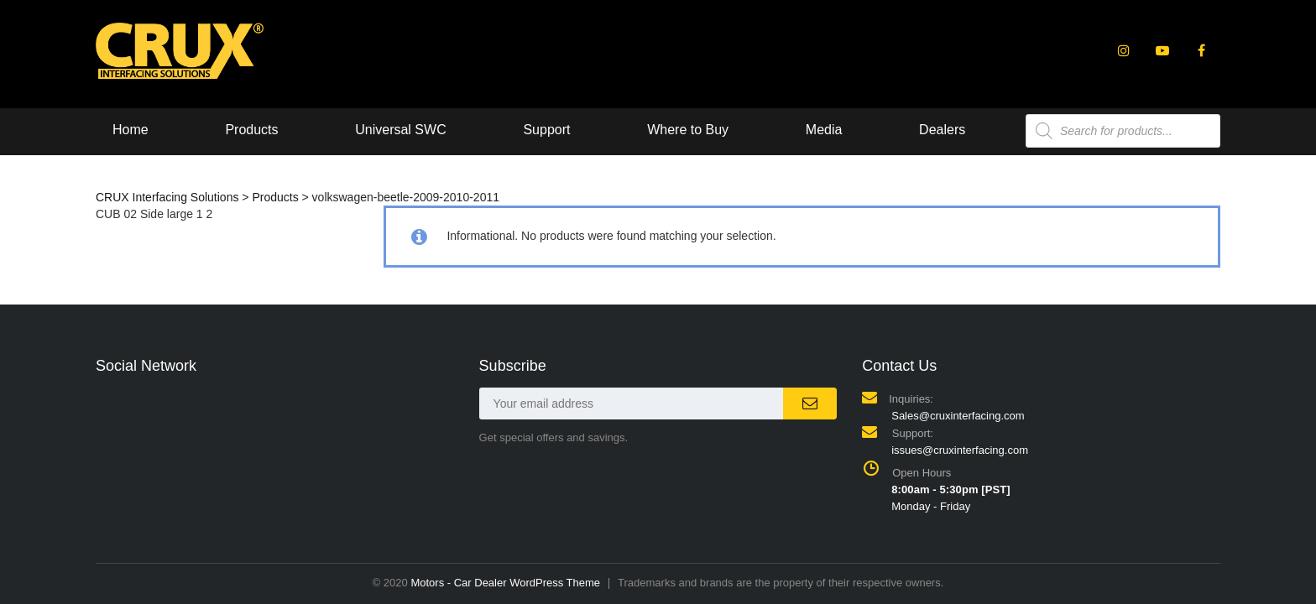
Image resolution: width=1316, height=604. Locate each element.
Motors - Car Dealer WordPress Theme (505, 582)
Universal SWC (400, 129)
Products (251, 129)
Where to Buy (687, 129)
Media (824, 129)
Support (546, 129)
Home (130, 129)
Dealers (942, 129)
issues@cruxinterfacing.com (959, 450)
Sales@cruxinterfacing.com (957, 415)
